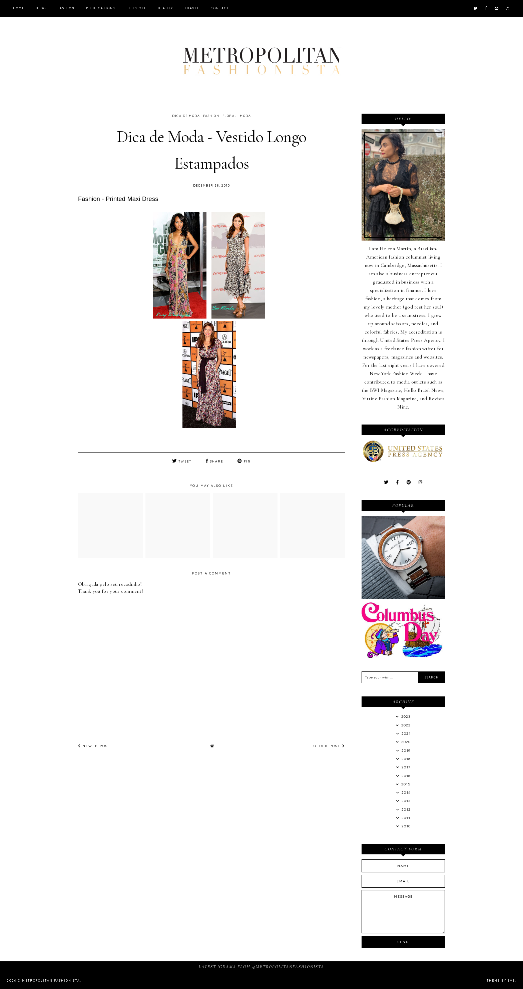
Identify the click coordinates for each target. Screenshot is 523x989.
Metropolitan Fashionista (51, 980)
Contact (220, 8)
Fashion (66, 8)
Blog (41, 8)
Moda (245, 116)
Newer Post (94, 746)
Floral (229, 116)
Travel (191, 8)
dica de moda (186, 116)
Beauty (165, 8)
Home (18, 8)
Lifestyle (136, 8)
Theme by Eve (501, 980)
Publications (100, 8)
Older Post (329, 746)
